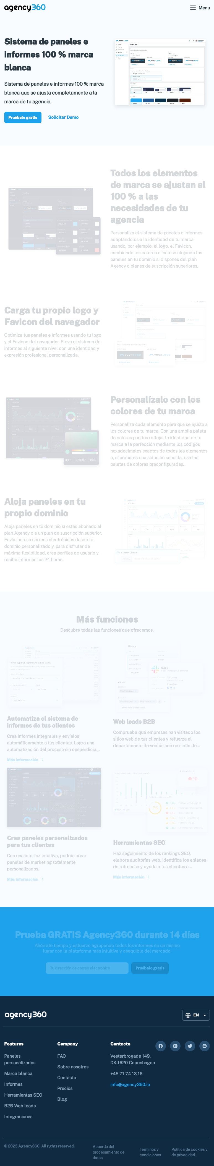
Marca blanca (18, 1073)
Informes (13, 1084)
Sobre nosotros (72, 1067)
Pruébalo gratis (22, 117)
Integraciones (18, 1116)
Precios (64, 1088)
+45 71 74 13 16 (126, 1073)
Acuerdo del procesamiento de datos (108, 1152)
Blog (62, 1099)
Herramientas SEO (23, 1095)
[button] (196, 1015)
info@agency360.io (130, 1084)
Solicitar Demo (63, 117)
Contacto (66, 1077)
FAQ (61, 1056)
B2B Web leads (20, 1106)
